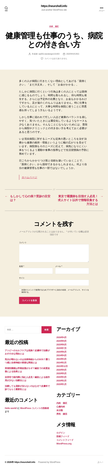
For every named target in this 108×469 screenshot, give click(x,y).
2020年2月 (61, 380)
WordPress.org (63, 443)
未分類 (59, 410)
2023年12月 (62, 366)
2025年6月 (61, 352)
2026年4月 (61, 337)
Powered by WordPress (49, 462)
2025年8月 (61, 344)
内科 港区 (54, 26)
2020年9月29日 (72, 54)
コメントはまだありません (55, 58)
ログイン (60, 433)
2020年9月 (61, 370)
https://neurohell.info (54, 6)
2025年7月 (61, 348)
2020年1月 (61, 384)
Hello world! (11, 408)
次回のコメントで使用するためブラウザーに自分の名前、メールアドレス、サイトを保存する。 (55, 291)
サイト (22, 278)
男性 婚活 (61, 414)
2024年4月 (61, 355)
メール (58, 266)
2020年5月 (61, 373)
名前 (21, 266)
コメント (23, 242)
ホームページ (29, 177)
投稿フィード (62, 436)
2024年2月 (61, 362)
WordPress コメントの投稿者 (34, 408)
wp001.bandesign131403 (49, 54)
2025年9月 (61, 341)
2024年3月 (61, 359)
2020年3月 (61, 377)
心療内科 (60, 407)
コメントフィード (65, 440)
